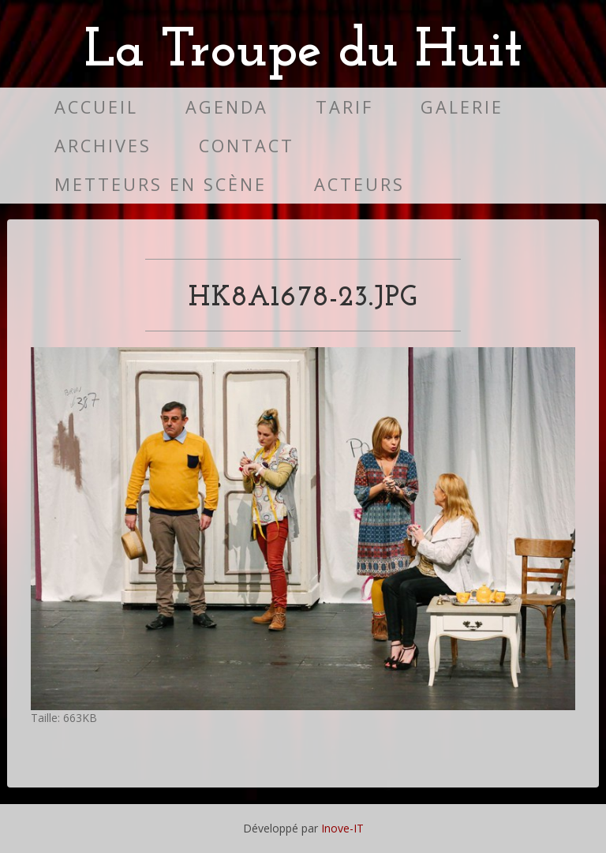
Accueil (96, 106)
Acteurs (359, 184)
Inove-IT (342, 828)
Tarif (344, 106)
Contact (246, 145)
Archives (103, 145)
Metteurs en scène (160, 184)
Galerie (462, 106)
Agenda (226, 106)
